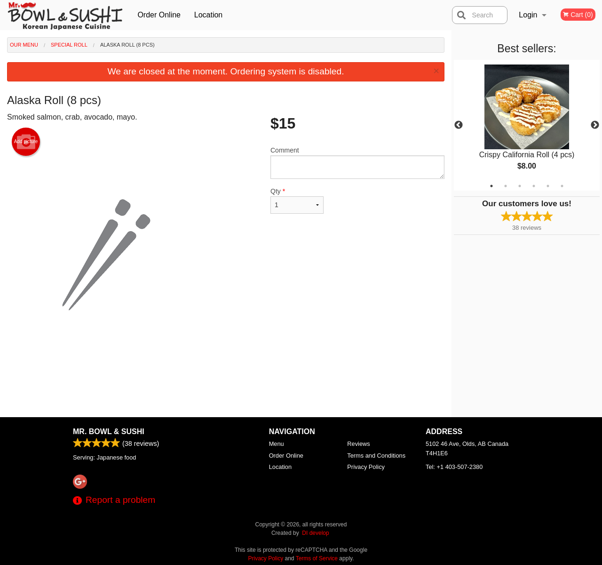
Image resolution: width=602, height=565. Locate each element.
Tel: (454, 466)
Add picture (26, 142)
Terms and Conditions (376, 455)
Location (208, 15)
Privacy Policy (366, 466)
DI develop (315, 533)
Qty (297, 200)
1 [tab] (491, 186)
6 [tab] (562, 186)
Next (595, 125)
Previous (458, 125)
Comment (357, 162)
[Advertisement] (225, 386)
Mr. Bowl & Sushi (108, 432)
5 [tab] (548, 186)
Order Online (159, 15)
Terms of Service (317, 558)
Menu (276, 443)
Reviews (358, 443)
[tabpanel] (526, 125)
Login (528, 15)
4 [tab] (534, 186)
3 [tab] (519, 186)
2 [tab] (505, 186)
